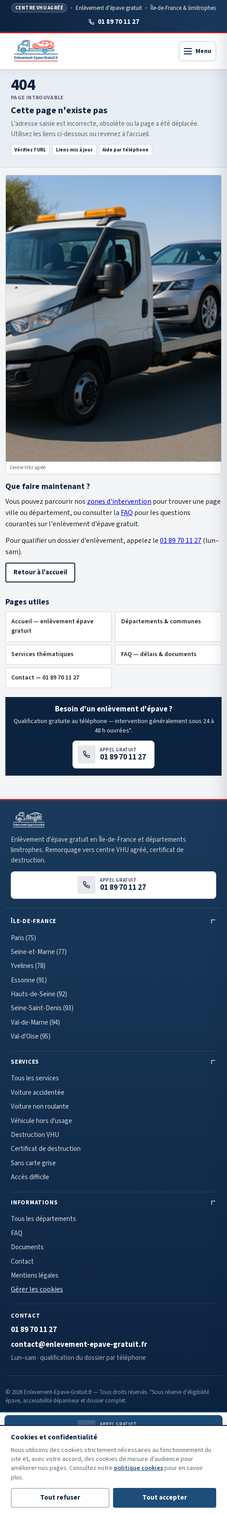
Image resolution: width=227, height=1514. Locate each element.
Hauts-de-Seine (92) (39, 994)
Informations (34, 1203)
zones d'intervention (119, 501)
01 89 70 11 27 (113, 22)
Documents (27, 1247)
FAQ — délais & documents (158, 654)
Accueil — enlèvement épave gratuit (52, 626)
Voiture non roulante (40, 1106)
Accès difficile (30, 1177)
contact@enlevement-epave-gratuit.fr (79, 1344)
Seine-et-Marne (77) (39, 952)
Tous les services (35, 1078)
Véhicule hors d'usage (41, 1121)
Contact (22, 1261)
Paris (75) (23, 938)
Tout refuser (60, 1497)
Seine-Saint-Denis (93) (42, 1008)
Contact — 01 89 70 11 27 (45, 677)
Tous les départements (43, 1219)
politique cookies (138, 1468)
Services (25, 1062)
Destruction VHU (35, 1135)
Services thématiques (42, 654)
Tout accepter (164, 1497)
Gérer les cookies (37, 1289)
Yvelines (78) (28, 966)
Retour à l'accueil (40, 572)
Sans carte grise (33, 1163)
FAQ (127, 513)
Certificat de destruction (46, 1149)
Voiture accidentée (37, 1092)
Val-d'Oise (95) (30, 1036)
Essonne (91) (29, 980)
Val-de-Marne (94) (35, 1022)
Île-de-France (33, 921)
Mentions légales (35, 1275)
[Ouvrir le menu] (197, 51)
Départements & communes (161, 621)
